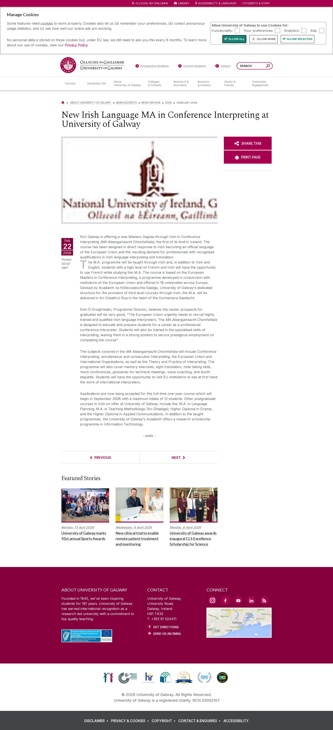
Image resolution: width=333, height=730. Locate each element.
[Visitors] (222, 66)
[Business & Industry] (207, 83)
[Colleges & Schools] (157, 83)
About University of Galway (90, 102)
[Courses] (72, 83)
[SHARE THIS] (248, 143)
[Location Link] (239, 635)
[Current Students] (192, 66)
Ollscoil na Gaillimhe (151, 3)
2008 (168, 102)
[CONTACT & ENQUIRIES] (200, 720)
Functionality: (222, 30)
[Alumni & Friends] (235, 83)
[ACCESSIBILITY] (236, 720)
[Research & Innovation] (182, 83)
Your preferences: (258, 30)
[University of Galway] (92, 65)
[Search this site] (268, 66)
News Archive (151, 102)
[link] (108, 677)
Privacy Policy (76, 45)
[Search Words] (255, 65)
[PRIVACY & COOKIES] (131, 720)
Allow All (236, 39)
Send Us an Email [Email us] (167, 633)
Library (183, 3)
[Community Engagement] (260, 83)
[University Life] (97, 83)
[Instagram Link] (212, 600)
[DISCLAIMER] (97, 720)
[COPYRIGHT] (164, 720)
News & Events (126, 102)
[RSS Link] (264, 600)
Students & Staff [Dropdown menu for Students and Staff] (256, 3)
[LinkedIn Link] (251, 600)
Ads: (313, 30)
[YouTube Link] (238, 600)
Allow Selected (299, 39)
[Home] (62, 102)
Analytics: (291, 30)
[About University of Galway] (127, 83)
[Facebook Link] (225, 600)
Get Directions (166, 627)
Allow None (266, 39)
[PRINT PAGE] (248, 157)
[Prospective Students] (152, 66)
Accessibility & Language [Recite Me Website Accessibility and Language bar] (215, 3)
